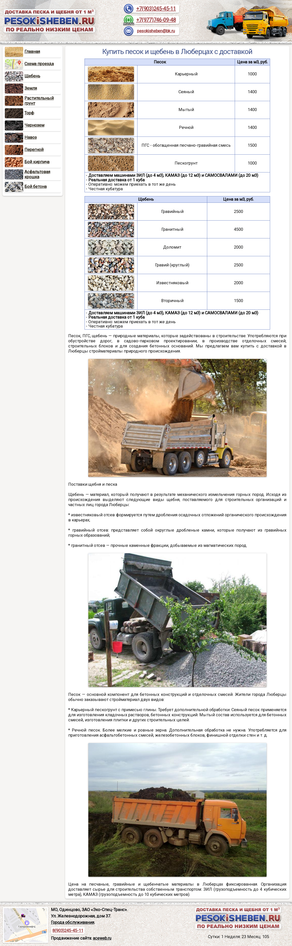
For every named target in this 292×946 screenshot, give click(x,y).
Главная (22, 51)
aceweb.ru (102, 938)
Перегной (24, 149)
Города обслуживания (72, 922)
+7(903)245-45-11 (156, 9)
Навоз (21, 137)
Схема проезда (29, 63)
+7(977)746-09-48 (156, 20)
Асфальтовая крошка (37, 174)
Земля (21, 88)
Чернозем (24, 125)
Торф (19, 113)
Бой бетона (26, 186)
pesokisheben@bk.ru (156, 30)
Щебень (22, 76)
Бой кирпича (27, 161)
